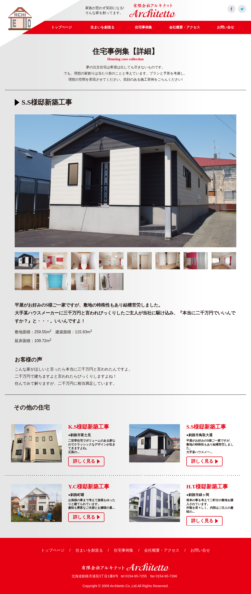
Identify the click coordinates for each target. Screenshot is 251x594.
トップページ (52, 550)
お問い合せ (200, 550)
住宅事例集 (123, 550)
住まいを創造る (89, 550)
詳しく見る (84, 461)
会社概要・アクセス (161, 550)
